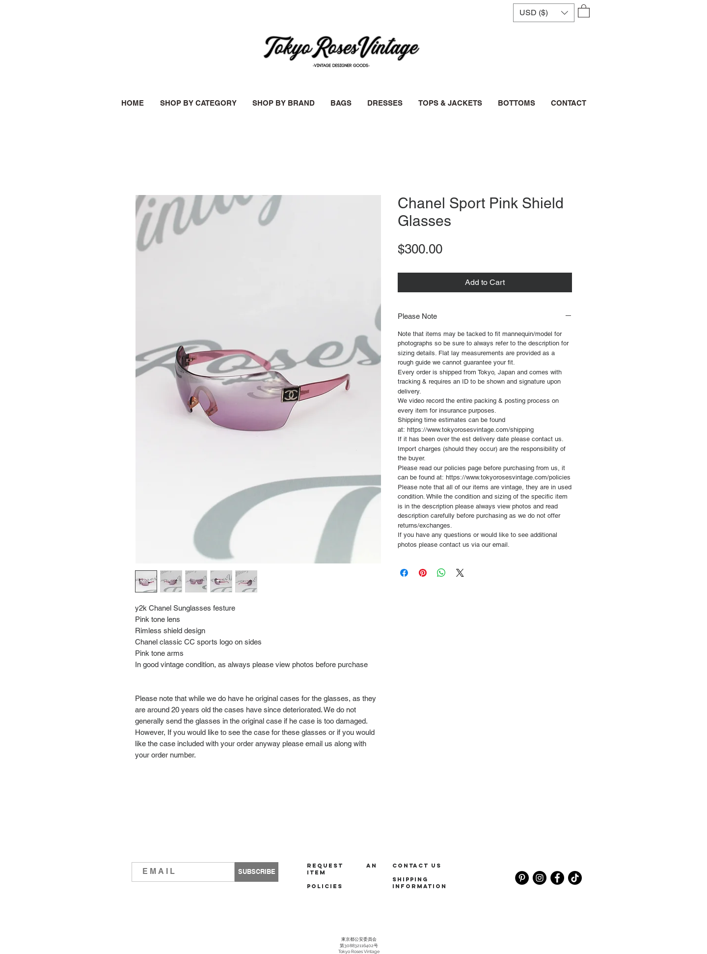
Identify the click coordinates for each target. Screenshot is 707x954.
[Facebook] (557, 878)
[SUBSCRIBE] (256, 872)
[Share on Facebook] (404, 573)
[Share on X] (460, 573)
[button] (543, 12)
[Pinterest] (522, 878)
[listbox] (543, 12)
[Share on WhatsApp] (441, 573)
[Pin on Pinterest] (423, 573)
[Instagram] (539, 878)
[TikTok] (575, 878)
